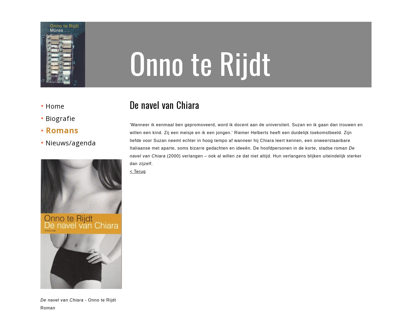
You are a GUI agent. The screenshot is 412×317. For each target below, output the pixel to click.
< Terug (138, 171)
